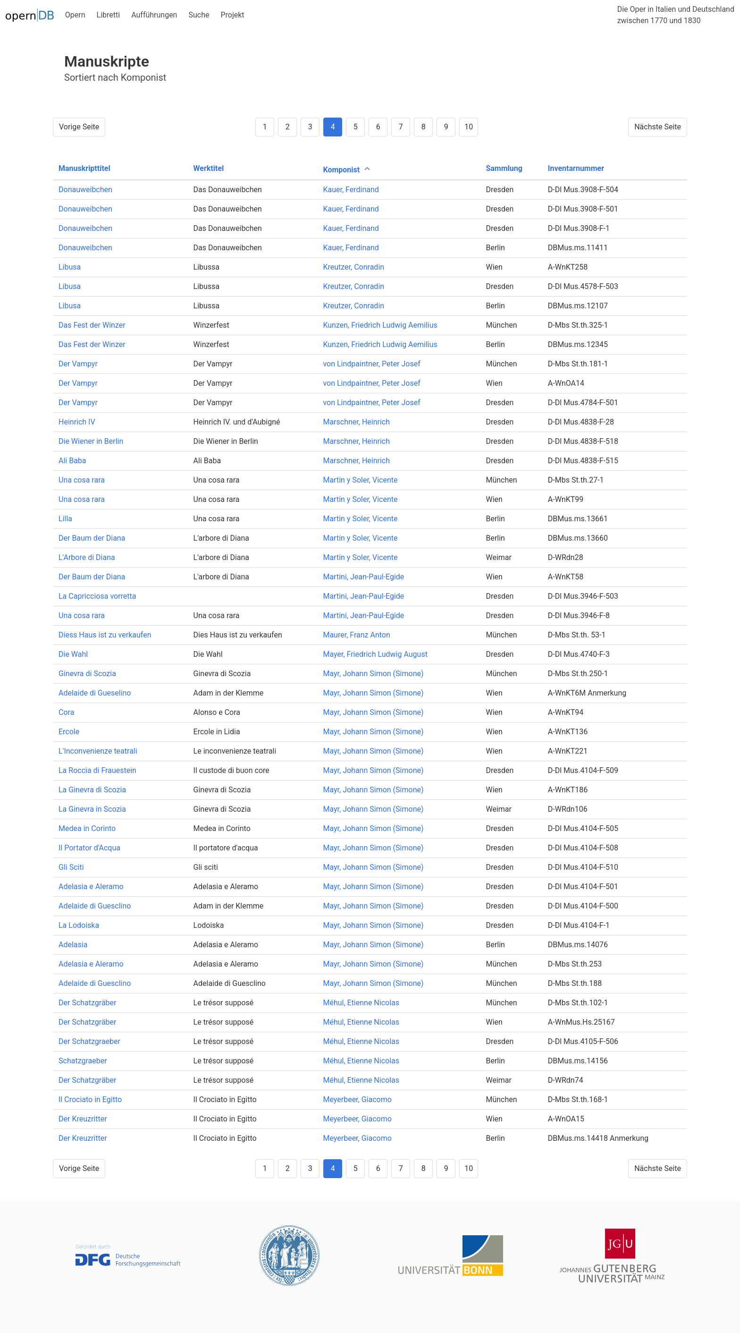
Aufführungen (154, 14)
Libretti (108, 14)
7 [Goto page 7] (401, 126)
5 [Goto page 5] (355, 126)
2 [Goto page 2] (288, 126)
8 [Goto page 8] (423, 126)
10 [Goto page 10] (468, 126)
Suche (198, 14)
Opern (75, 14)
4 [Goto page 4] (333, 126)
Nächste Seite (657, 126)
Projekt (232, 14)
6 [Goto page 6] (378, 126)
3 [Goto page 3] (310, 126)
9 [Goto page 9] (446, 126)
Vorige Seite (79, 126)
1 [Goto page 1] (265, 126)
